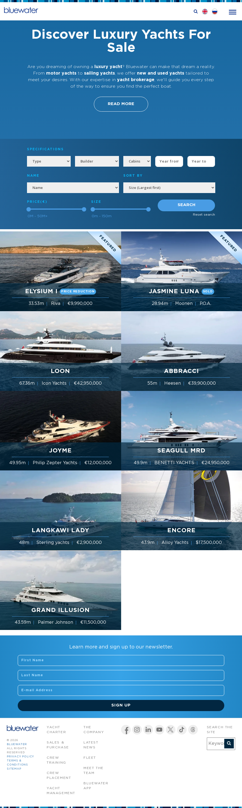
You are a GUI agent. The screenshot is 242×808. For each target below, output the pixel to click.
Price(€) (37, 201)
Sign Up (121, 705)
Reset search (204, 214)
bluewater (17, 744)
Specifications (45, 149)
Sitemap (14, 769)
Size (96, 201)
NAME (33, 175)
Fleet (89, 757)
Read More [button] (121, 104)
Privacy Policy (20, 756)
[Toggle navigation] (232, 11)
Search (186, 205)
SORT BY (133, 175)
